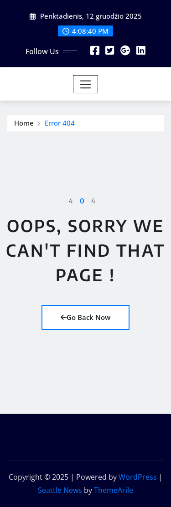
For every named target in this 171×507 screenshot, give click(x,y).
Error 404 (60, 122)
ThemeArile (113, 490)
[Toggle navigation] (85, 84)
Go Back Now (85, 317)
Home (24, 122)
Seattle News (60, 490)
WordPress (138, 477)
